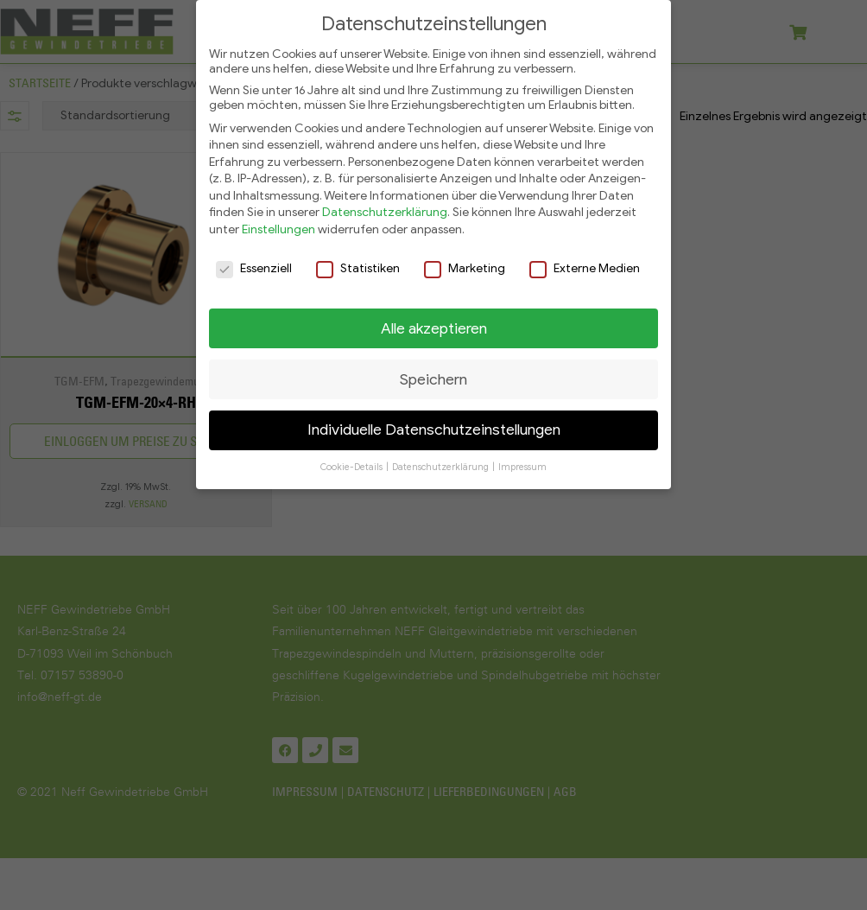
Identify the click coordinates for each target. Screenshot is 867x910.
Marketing (464, 261)
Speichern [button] (433, 372)
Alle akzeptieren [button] (434, 321)
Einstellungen (278, 223)
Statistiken (358, 261)
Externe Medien (584, 261)
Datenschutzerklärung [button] (441, 461)
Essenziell (254, 261)
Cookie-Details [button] (352, 461)
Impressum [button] (522, 461)
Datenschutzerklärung (384, 206)
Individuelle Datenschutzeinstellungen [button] (433, 423)
